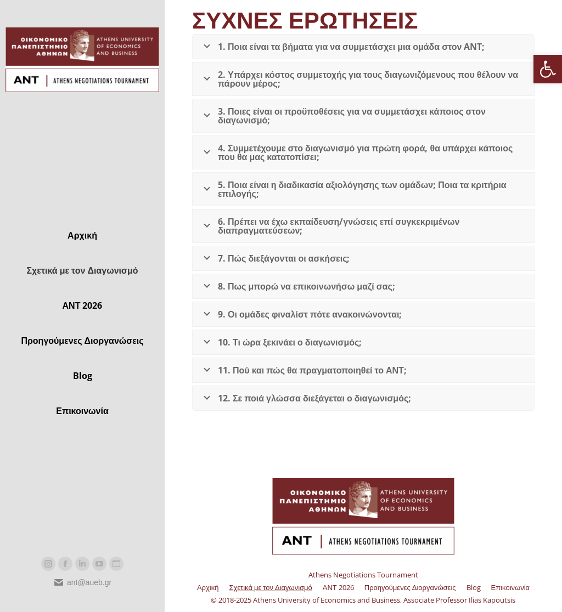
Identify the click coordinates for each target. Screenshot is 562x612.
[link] (547, 69)
